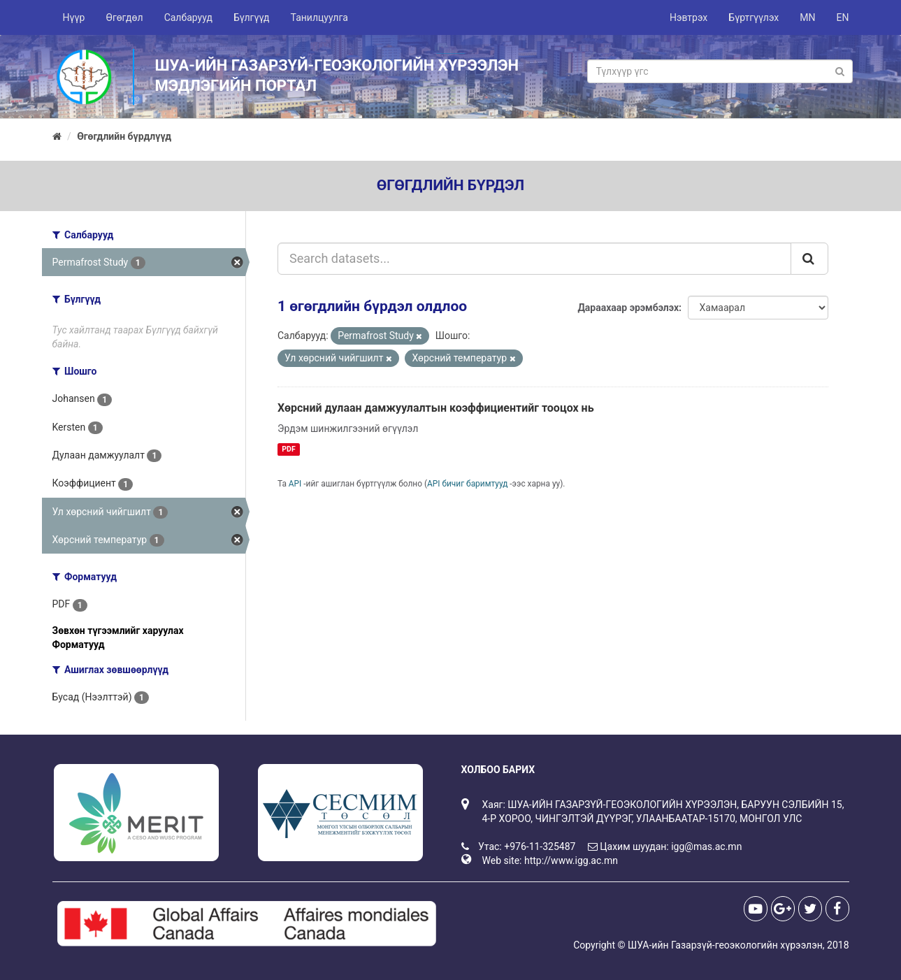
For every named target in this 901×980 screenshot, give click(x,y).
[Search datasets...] (534, 259)
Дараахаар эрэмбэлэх (628, 307)
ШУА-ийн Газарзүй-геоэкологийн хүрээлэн (725, 945)
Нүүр (74, 17)
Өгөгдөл (124, 17)
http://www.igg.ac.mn (571, 860)
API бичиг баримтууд (467, 484)
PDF (288, 449)
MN (807, 17)
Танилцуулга (319, 17)
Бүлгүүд (251, 17)
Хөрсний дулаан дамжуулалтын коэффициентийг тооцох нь (435, 408)
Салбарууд (188, 17)
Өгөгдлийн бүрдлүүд (124, 136)
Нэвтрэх (688, 17)
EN (843, 17)
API (295, 484)
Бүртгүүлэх (753, 17)
